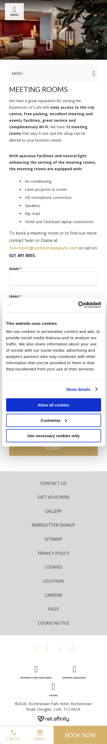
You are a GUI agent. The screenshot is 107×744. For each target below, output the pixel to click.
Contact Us (53, 483)
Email (15, 296)
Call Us (13, 735)
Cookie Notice (53, 623)
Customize (54, 420)
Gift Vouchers (53, 497)
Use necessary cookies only (53, 435)
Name (15, 268)
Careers (53, 595)
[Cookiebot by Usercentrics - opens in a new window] (78, 305)
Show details (78, 389)
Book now (80, 735)
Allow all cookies (53, 405)
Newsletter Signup (53, 525)
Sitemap (53, 539)
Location (53, 581)
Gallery (53, 511)
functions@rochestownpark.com (43, 248)
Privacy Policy (53, 553)
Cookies (53, 567)
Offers (40, 735)
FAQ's (53, 609)
